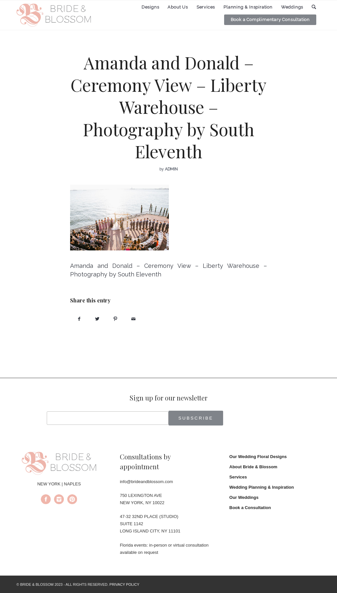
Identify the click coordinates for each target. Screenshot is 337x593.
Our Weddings (244, 497)
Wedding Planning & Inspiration (261, 487)
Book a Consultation (250, 507)
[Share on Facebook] (79, 319)
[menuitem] (150, 7)
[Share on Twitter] (97, 319)
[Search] (314, 7)
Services (238, 477)
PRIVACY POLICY (125, 584)
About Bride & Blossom (253, 466)
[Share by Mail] (133, 319)
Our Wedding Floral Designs (258, 456)
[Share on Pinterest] (115, 319)
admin (171, 169)
